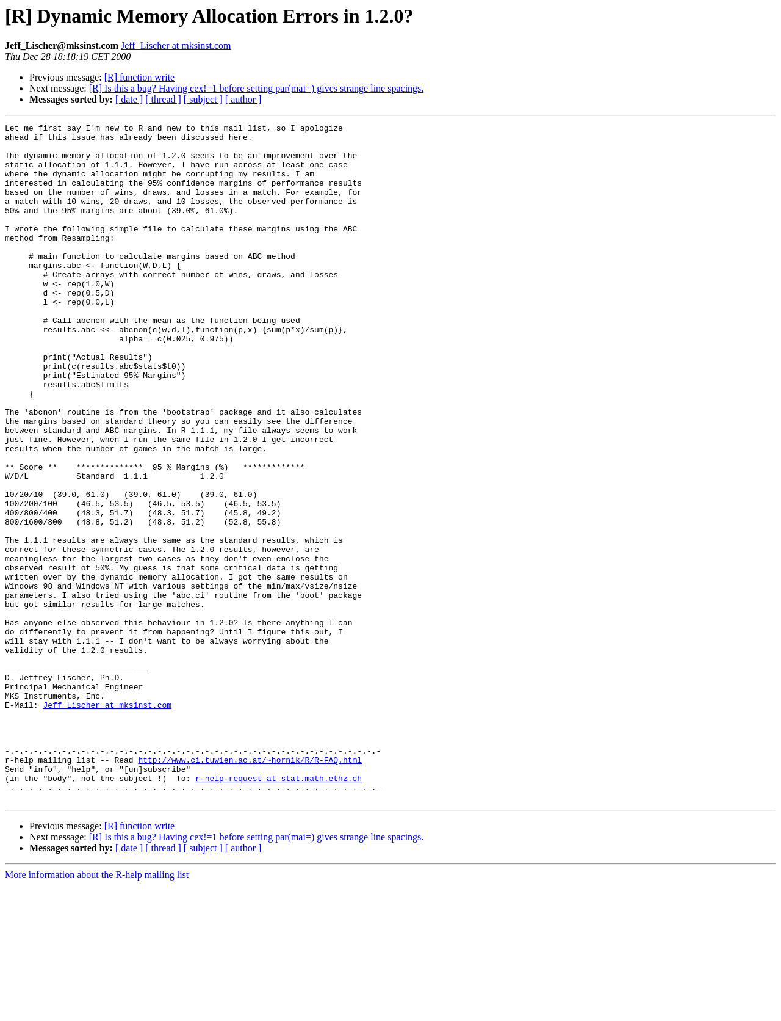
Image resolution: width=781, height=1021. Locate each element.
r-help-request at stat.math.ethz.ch (278, 909)
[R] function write (139, 77)
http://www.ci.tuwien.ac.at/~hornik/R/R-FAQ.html (250, 887)
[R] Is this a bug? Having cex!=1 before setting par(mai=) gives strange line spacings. (256, 88)
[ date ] (129, 99)
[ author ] (243, 99)
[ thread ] (163, 99)
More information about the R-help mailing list (97, 1010)
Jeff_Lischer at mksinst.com (176, 45)
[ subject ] (203, 99)
